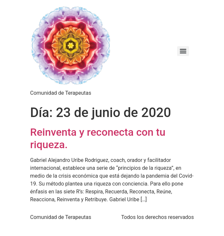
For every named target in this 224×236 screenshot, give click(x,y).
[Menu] (183, 51)
